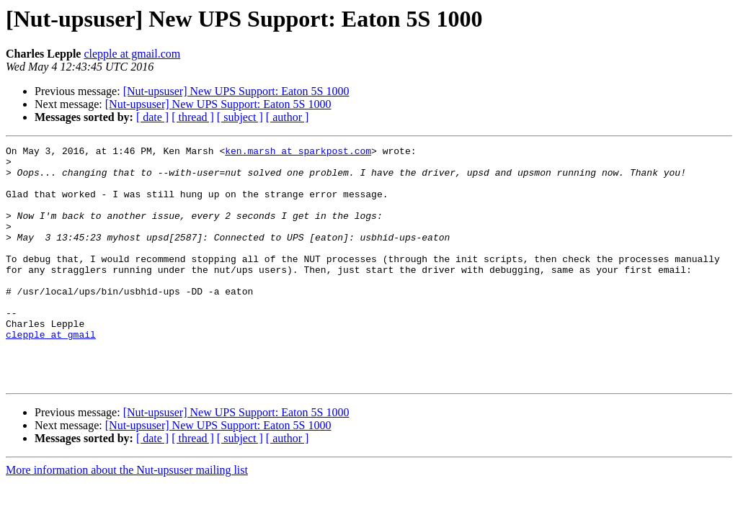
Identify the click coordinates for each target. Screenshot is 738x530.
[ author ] (287, 117)
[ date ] (152, 117)
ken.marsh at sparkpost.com (298, 152)
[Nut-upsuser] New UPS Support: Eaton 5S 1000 (236, 91)
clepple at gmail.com (132, 54)
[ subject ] (240, 117)
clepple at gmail (51, 373)
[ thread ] (193, 117)
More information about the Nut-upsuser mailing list (127, 517)
